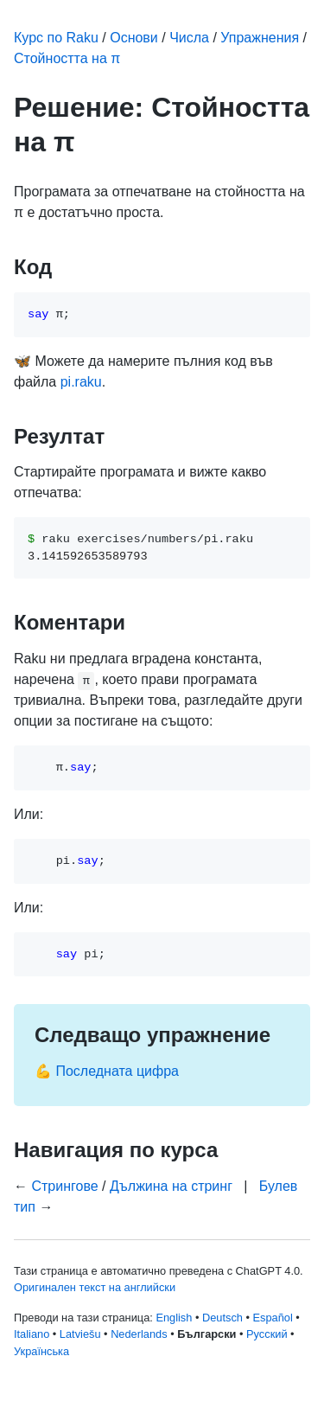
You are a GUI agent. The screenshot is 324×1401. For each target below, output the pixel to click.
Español (273, 1317)
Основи (134, 37)
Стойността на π (67, 58)
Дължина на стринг (171, 1186)
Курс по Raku (56, 37)
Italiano (31, 1333)
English (174, 1317)
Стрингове (64, 1186)
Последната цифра (117, 1071)
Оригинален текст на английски (94, 1287)
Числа (189, 37)
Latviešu (80, 1333)
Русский (266, 1333)
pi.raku (81, 381)
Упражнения (259, 37)
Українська (41, 1351)
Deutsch (222, 1317)
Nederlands (139, 1333)
